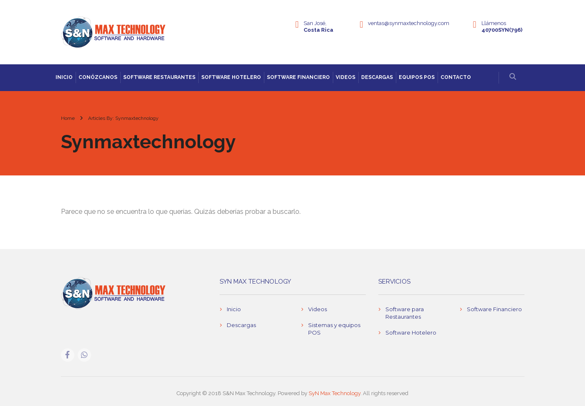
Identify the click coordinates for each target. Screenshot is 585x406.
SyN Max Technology (334, 393)
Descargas (377, 77)
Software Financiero (298, 77)
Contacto (456, 77)
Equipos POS (417, 77)
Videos (345, 77)
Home (68, 118)
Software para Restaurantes (404, 313)
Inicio (64, 77)
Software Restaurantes (159, 77)
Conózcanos (98, 77)
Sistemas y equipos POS (334, 329)
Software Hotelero (231, 77)
